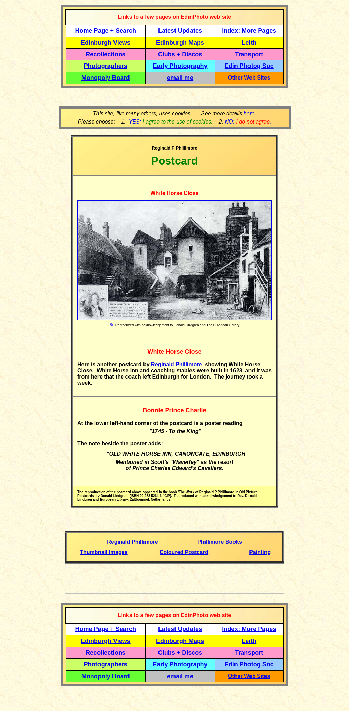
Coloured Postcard (184, 552)
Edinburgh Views (106, 42)
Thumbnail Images (103, 552)
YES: (170, 122)
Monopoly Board (105, 77)
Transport (249, 54)
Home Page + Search (105, 30)
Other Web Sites (249, 78)
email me (180, 77)
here (249, 113)
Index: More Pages (249, 30)
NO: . (248, 122)
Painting (260, 552)
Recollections (105, 54)
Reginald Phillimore (176, 364)
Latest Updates (180, 30)
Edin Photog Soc (249, 65)
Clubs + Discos (180, 54)
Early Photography (180, 65)
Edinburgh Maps (180, 42)
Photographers (105, 65)
